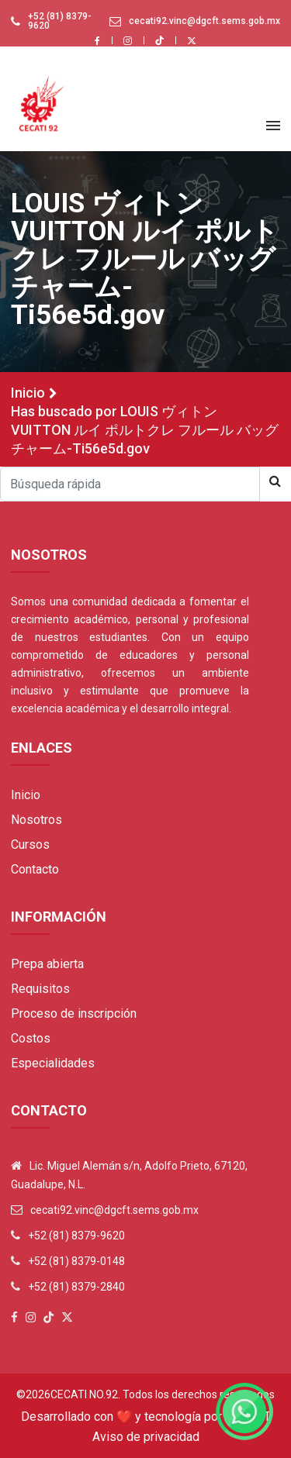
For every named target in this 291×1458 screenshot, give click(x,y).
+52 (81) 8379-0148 (76, 1261)
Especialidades (53, 1063)
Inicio (28, 392)
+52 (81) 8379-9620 (60, 21)
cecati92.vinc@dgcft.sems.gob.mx (204, 21)
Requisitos (40, 988)
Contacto (35, 869)
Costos (30, 1038)
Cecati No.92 (84, 1394)
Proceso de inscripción (74, 1013)
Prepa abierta (47, 963)
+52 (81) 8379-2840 (76, 1286)
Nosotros (36, 819)
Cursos (30, 844)
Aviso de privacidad (145, 1436)
